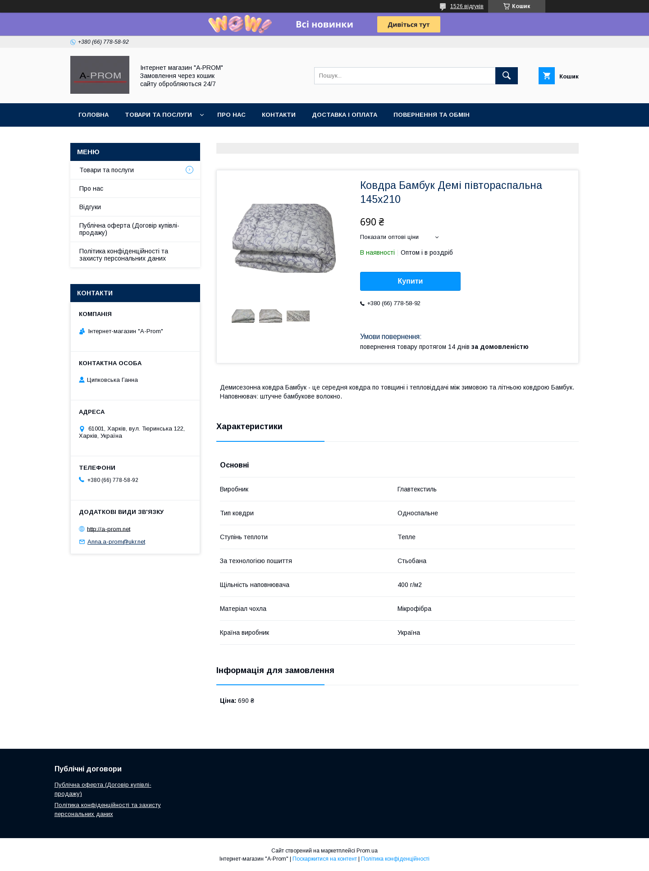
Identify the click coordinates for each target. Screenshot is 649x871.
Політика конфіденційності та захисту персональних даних (123, 255)
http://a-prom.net (108, 528)
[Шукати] (506, 75)
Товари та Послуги (158, 114)
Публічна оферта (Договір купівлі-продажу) (129, 229)
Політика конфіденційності (395, 859)
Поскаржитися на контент (325, 859)
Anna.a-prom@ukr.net (116, 541)
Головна (93, 114)
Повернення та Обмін (431, 114)
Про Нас (231, 114)
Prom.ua (367, 851)
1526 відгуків (467, 6)
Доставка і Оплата (344, 114)
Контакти (279, 114)
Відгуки (90, 207)
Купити (410, 281)
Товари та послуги (106, 170)
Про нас (91, 188)
